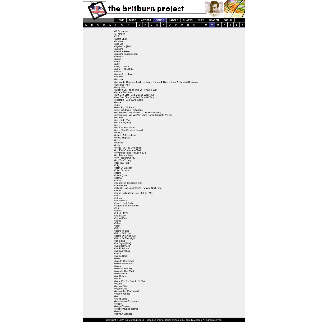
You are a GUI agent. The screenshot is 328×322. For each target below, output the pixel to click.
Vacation (118, 41)
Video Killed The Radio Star (128, 183)
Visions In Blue (121, 230)
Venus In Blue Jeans (124, 127)
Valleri (117, 64)
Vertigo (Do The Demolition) (128, 147)
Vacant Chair (120, 39)
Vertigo (117, 145)
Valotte (117, 71)
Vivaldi (117, 253)
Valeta (117, 61)
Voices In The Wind (124, 271)
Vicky (116, 165)
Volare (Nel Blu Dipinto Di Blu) (129, 281)
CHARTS (188, 20)
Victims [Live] (121, 175)
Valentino (118, 56)
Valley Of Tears (121, 66)
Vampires (119, 76)
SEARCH (214, 20)
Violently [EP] (121, 213)
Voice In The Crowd (124, 261)
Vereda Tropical (122, 137)
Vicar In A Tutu (121, 163)
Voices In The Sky (123, 268)
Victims (117, 173)
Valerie (117, 59)
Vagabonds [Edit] (122, 46)
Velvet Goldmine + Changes (128, 110)
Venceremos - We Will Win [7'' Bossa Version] (137, 112)
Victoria (118, 178)
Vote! (116, 296)
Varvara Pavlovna (123, 92)
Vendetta (118, 117)
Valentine (118, 49)
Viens (117, 195)
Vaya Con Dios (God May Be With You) (134, 95)
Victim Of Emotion (123, 168)
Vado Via (118, 44)
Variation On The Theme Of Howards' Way (135, 90)
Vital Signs (119, 241)
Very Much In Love (123, 155)
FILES (201, 20)
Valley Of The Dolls (123, 69)
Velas (117, 105)
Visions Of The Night (124, 238)
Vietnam (118, 198)
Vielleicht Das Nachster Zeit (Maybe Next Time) (138, 188)
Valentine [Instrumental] (126, 54)
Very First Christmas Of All (127, 150)
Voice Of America (123, 263)
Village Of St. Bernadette (126, 205)
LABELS (173, 20)
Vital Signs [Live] (122, 243)
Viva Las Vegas (122, 251)
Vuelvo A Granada (123, 314)
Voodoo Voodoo (122, 293)
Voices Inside (121, 273)
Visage (117, 220)
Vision (117, 225)
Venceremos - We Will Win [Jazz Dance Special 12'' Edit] (143, 115)
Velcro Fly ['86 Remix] (125, 107)
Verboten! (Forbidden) (125, 135)
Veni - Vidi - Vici (122, 120)
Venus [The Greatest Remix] (128, 130)
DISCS (132, 20)
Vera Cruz (119, 132)
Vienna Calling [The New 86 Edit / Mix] (133, 193)
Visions (117, 228)
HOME (120, 20)
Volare (117, 278)
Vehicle (117, 102)
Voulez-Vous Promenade (126, 301)
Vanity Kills (119, 87)
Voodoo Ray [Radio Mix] (126, 291)
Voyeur (117, 311)
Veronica (118, 142)
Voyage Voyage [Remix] (126, 309)
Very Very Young (122, 160)
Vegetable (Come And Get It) (129, 100)
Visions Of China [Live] (125, 236)
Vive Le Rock (121, 256)
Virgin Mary (120, 215)
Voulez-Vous (120, 298)
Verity (117, 140)
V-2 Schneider (121, 31)
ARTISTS (146, 20)
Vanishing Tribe (122, 84)
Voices (117, 266)
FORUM (228, 20)
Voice (117, 258)
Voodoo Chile (121, 286)
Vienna (117, 190)
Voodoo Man (120, 288)
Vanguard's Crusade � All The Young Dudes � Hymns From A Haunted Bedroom (156, 82)
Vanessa (118, 79)
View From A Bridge (124, 203)
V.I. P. (117, 36)
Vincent (118, 210)
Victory (117, 180)
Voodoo (118, 283)
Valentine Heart (122, 51)
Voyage (118, 303)
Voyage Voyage (122, 306)
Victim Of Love (121, 170)
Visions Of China (122, 233)
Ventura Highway (122, 122)
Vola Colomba (121, 276)
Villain (117, 208)
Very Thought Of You (124, 157)
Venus (117, 125)
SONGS (160, 20)
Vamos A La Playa (123, 74)
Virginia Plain (120, 218)
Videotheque (120, 185)
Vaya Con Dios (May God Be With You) (134, 97)
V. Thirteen (119, 34)
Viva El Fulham (121, 248)
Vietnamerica (120, 200)
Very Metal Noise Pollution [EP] (130, 152)
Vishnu (117, 223)
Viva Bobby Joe (122, 246)
